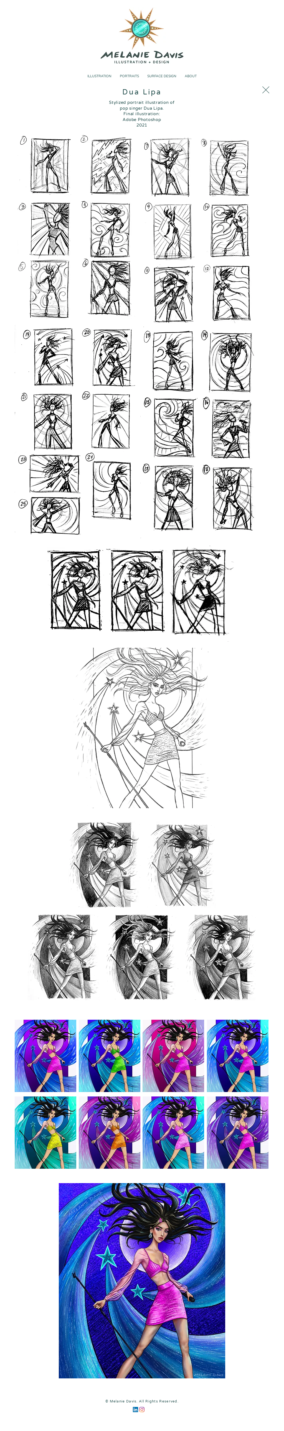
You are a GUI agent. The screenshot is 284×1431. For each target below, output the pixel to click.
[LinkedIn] (135, 1409)
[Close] (265, 89)
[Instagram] (141, 1409)
